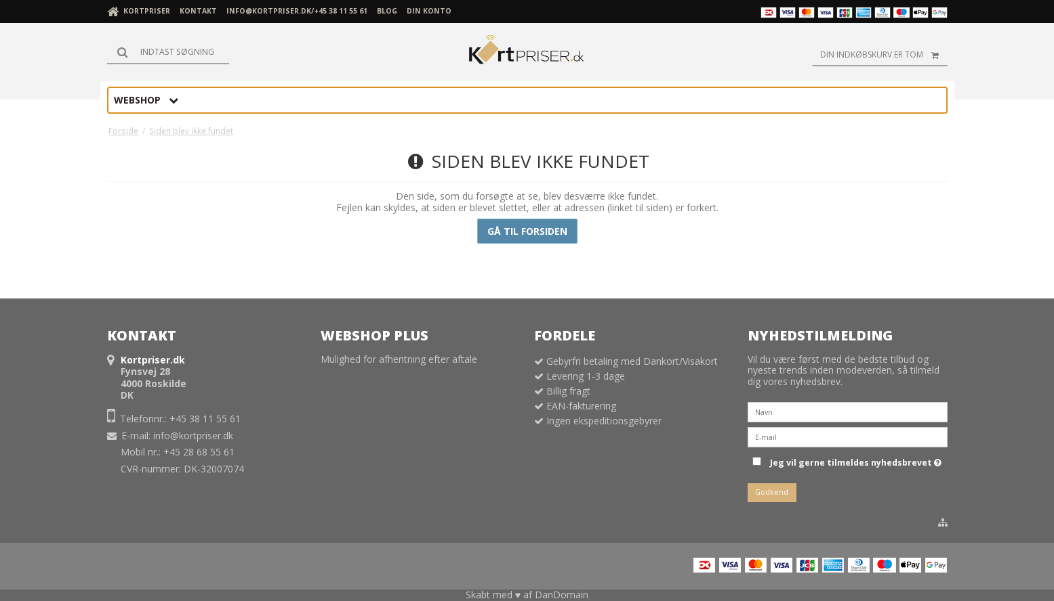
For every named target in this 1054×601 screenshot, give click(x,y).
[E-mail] (848, 436)
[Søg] (168, 52)
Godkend (771, 492)
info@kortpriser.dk (193, 435)
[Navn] (848, 411)
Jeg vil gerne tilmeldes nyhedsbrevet (855, 460)
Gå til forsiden (527, 231)
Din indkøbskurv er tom (884, 55)
